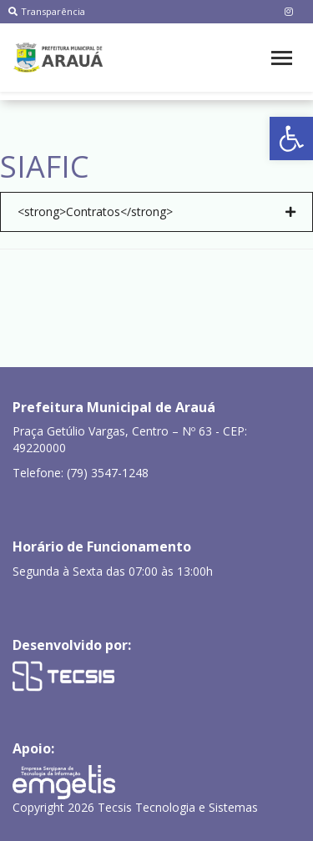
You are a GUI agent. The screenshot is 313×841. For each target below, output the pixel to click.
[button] (291, 138)
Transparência (46, 11)
